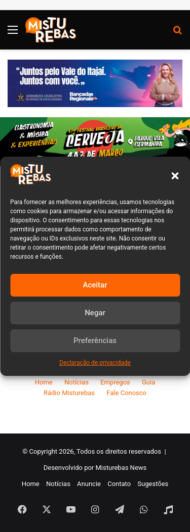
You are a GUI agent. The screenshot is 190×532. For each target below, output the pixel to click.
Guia (148, 382)
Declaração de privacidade (95, 362)
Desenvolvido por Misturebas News (95, 467)
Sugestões (152, 484)
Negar (95, 312)
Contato (119, 484)
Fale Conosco (126, 393)
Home (44, 382)
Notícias (76, 382)
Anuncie (89, 484)
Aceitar (95, 284)
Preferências (95, 340)
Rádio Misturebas (69, 393)
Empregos (115, 382)
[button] (175, 176)
